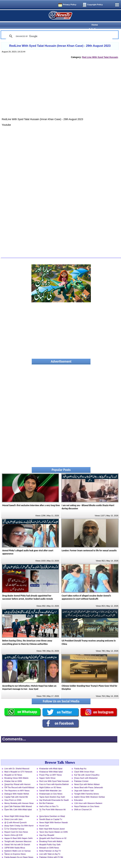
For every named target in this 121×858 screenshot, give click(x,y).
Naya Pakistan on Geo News (86, 800)
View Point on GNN (12, 794)
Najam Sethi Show (47, 772)
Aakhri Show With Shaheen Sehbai (89, 791)
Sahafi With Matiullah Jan (50, 784)
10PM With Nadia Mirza (14, 841)
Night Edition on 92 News (50, 781)
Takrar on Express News (15, 848)
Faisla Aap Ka (80, 762)
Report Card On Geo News (16, 826)
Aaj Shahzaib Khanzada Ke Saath (54, 794)
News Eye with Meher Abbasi (87, 778)
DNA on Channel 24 (83, 803)
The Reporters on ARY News (16, 784)
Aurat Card (44, 819)
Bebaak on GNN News (49, 841)
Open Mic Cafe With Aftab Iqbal (18, 803)
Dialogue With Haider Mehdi (16, 788)
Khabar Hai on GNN (13, 775)
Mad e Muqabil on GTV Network (18, 766)
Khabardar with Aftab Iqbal (50, 762)
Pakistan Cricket (81, 775)
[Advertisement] (59, 85)
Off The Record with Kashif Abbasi (19, 781)
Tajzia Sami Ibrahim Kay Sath (52, 791)
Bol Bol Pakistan (46, 797)
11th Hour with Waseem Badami (88, 797)
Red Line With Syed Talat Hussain (100, 51)
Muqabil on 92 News (13, 769)
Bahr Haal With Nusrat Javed (52, 823)
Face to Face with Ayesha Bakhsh (54, 778)
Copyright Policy (95, 5)
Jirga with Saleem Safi (84, 784)
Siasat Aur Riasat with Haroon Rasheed (17, 778)
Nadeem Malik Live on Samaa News (17, 845)
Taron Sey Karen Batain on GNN (53, 826)
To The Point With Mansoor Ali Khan (52, 803)
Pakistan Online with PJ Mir (51, 851)
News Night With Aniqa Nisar (16, 810)
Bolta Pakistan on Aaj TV (50, 845)
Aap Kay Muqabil (46, 829)
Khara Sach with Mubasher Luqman (86, 772)
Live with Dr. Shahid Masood (16, 762)
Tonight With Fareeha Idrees (86, 788)
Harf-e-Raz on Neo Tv (48, 800)
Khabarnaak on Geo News (50, 788)
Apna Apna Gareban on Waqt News (52, 810)
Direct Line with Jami (13, 813)
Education (78, 794)
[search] (58, 30)
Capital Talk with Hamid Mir (16, 791)
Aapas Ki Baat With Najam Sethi (18, 832)
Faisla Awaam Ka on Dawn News (18, 851)
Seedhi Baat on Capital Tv (50, 813)
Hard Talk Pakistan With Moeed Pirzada (18, 800)
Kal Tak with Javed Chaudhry (86, 769)
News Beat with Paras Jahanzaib (88, 781)
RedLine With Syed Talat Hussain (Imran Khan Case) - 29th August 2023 (60, 39)
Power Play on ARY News (50, 769)
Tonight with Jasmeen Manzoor (17, 835)
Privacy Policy (69, 5)
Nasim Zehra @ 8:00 (13, 829)
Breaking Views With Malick (16, 772)
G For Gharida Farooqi (14, 823)
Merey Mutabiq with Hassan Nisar (19, 797)
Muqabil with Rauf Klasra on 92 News (52, 832)
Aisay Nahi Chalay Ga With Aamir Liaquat (19, 819)
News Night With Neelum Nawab (53, 816)
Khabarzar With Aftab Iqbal (51, 766)
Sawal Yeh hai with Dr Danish (17, 838)
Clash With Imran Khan (84, 766)
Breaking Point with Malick (50, 835)
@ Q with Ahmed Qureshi (15, 816)
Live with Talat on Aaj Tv (49, 848)
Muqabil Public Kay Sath (49, 838)
